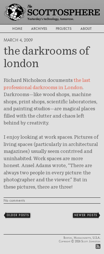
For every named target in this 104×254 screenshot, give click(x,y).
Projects (64, 28)
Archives (39, 28)
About (86, 28)
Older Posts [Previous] (18, 215)
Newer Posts (85, 215)
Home (17, 28)
